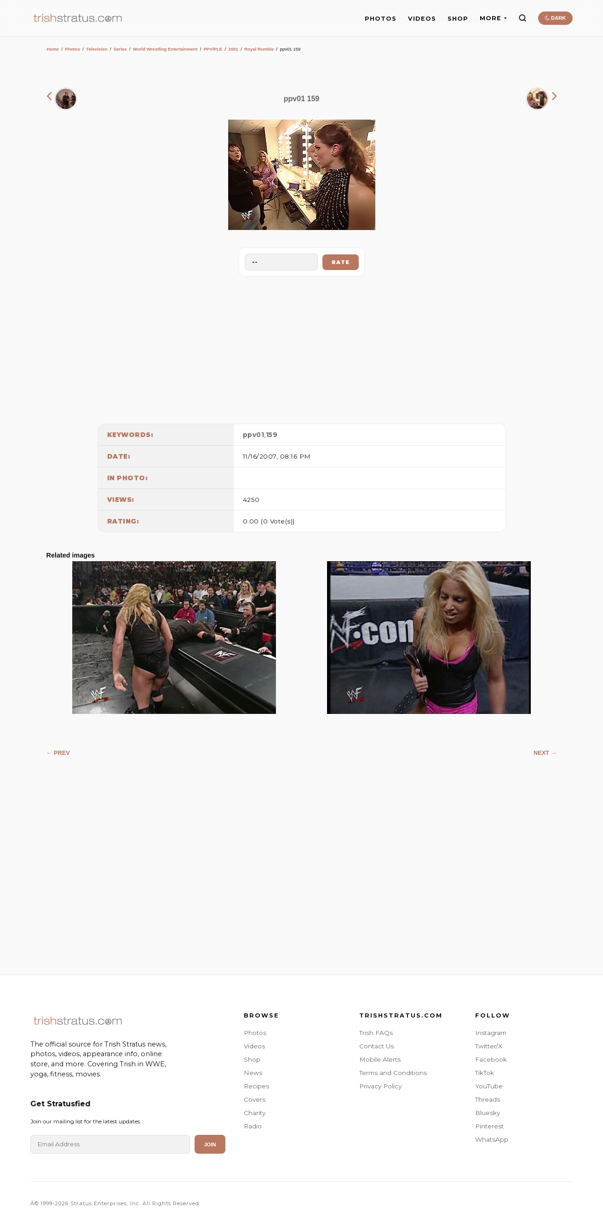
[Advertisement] (302, 347)
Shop (252, 1059)
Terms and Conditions (393, 1072)
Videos (254, 1046)
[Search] (522, 18)
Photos (72, 49)
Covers (254, 1099)
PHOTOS (380, 18)
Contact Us (376, 1046)
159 (272, 434)
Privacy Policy (380, 1086)
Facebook (491, 1059)
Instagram (490, 1032)
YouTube (489, 1086)
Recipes (256, 1086)
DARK (555, 18)
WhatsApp (491, 1139)
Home (53, 49)
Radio (253, 1126)
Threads (487, 1099)
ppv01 (253, 434)
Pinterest (489, 1126)
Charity (254, 1112)
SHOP (458, 18)
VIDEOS (422, 18)
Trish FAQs (376, 1032)
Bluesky (487, 1112)
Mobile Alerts (380, 1059)
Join (210, 1144)
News (253, 1072)
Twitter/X (488, 1046)
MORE (493, 18)
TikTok (484, 1072)
